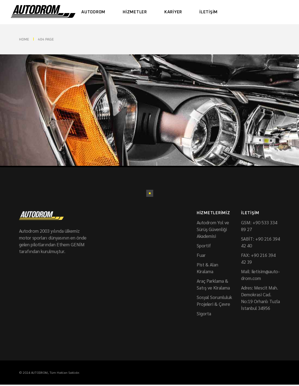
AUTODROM (39, 372)
